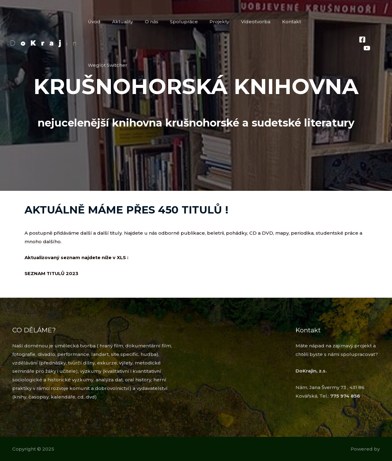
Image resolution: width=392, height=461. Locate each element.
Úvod (107, 22)
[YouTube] (378, 22)
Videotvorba (256, 22)
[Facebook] (362, 22)
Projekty (222, 22)
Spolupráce (190, 22)
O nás (160, 22)
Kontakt (289, 22)
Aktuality (133, 22)
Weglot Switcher (328, 22)
